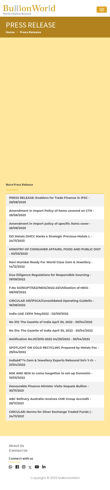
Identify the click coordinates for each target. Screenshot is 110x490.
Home (10, 32)
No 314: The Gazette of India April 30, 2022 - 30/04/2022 (51, 330)
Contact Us (18, 450)
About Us (16, 446)
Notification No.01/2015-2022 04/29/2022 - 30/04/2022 (49, 339)
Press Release (30, 32)
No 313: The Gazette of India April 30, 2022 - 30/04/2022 (50, 322)
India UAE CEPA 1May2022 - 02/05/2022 (38, 314)
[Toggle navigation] (102, 9)
